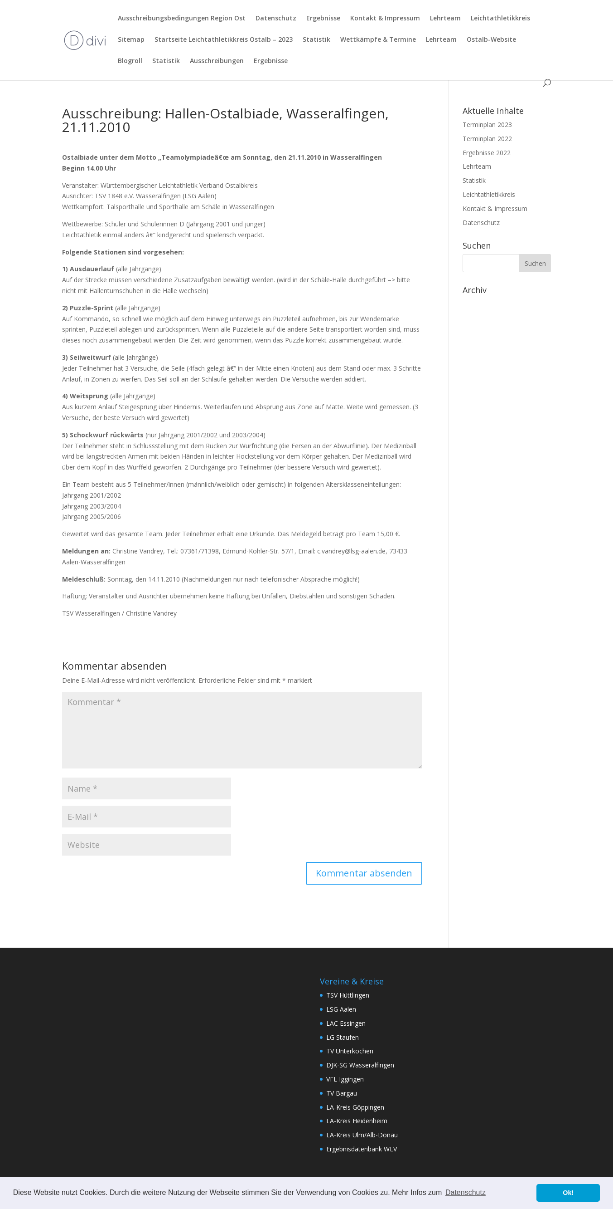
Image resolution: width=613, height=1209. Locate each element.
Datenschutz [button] (465, 1192)
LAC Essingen (346, 1023)
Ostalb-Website (491, 40)
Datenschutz (276, 18)
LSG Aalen (341, 1009)
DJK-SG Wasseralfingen (360, 1065)
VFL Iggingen (345, 1079)
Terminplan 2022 (487, 138)
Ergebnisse (323, 18)
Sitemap (131, 40)
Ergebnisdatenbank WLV (361, 1149)
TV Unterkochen (349, 1051)
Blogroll (130, 61)
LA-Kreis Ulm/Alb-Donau (362, 1135)
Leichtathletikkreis (500, 18)
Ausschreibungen (217, 61)
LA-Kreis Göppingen (355, 1107)
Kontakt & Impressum (385, 18)
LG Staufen (342, 1037)
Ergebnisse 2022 (487, 152)
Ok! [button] (568, 1192)
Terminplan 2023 (487, 124)
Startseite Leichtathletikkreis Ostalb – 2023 (223, 40)
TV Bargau (341, 1093)
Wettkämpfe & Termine (378, 40)
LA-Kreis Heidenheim (356, 1120)
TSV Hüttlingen (347, 995)
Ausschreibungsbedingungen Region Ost (182, 18)
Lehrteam (445, 18)
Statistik (316, 40)
